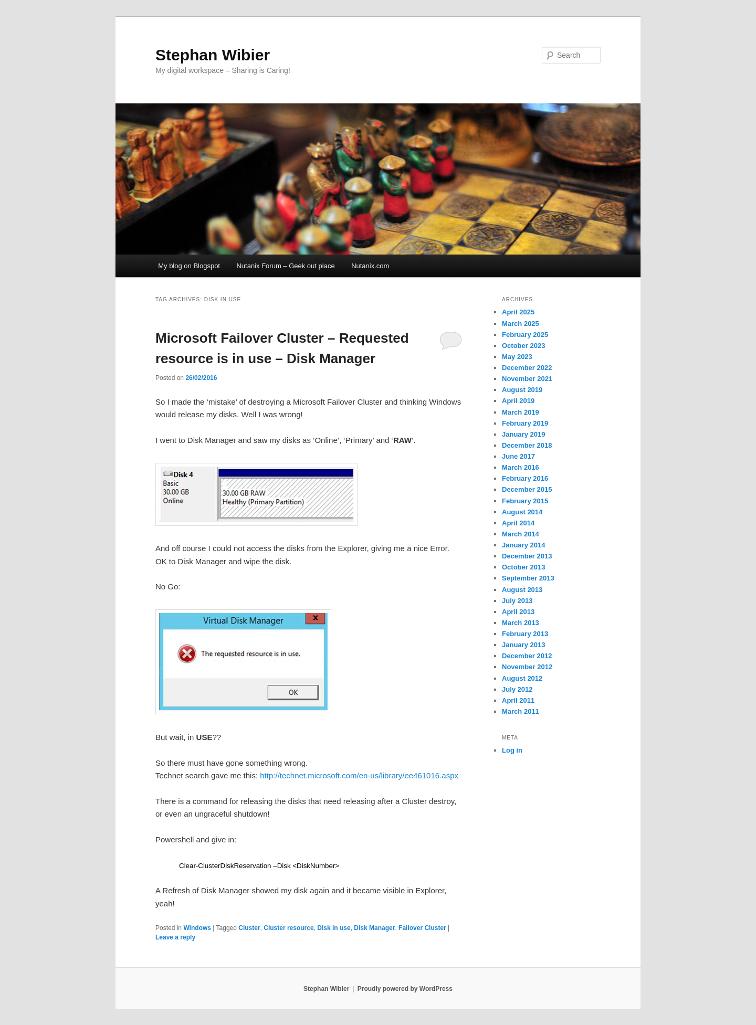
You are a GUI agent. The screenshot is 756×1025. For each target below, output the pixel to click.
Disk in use (333, 928)
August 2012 (522, 678)
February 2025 (525, 335)
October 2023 (523, 346)
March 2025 (520, 323)
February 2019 (525, 423)
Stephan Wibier (212, 55)
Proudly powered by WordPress (405, 988)
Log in (512, 750)
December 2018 (527, 445)
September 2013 (528, 578)
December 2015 (527, 489)
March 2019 (520, 412)
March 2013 (520, 623)
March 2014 (520, 534)
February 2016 (525, 478)
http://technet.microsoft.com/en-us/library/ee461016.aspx (359, 775)
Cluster (249, 928)
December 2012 (527, 656)
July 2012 (517, 689)
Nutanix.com (370, 266)
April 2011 (518, 700)
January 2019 (523, 434)
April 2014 (518, 523)
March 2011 (520, 711)
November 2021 (527, 379)
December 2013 (527, 556)
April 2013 (518, 612)
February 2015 (525, 501)
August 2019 (522, 390)
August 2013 (522, 590)
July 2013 (517, 601)
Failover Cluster (422, 928)
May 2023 (517, 357)
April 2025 (518, 312)
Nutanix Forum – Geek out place (285, 266)
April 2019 (518, 401)
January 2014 (523, 545)
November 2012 (527, 667)
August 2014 (522, 512)
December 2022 (527, 368)
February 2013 (525, 634)
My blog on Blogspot (189, 266)
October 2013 (523, 567)
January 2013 (523, 645)
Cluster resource (288, 928)
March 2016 (520, 467)
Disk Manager (374, 928)
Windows (197, 928)
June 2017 (518, 456)
